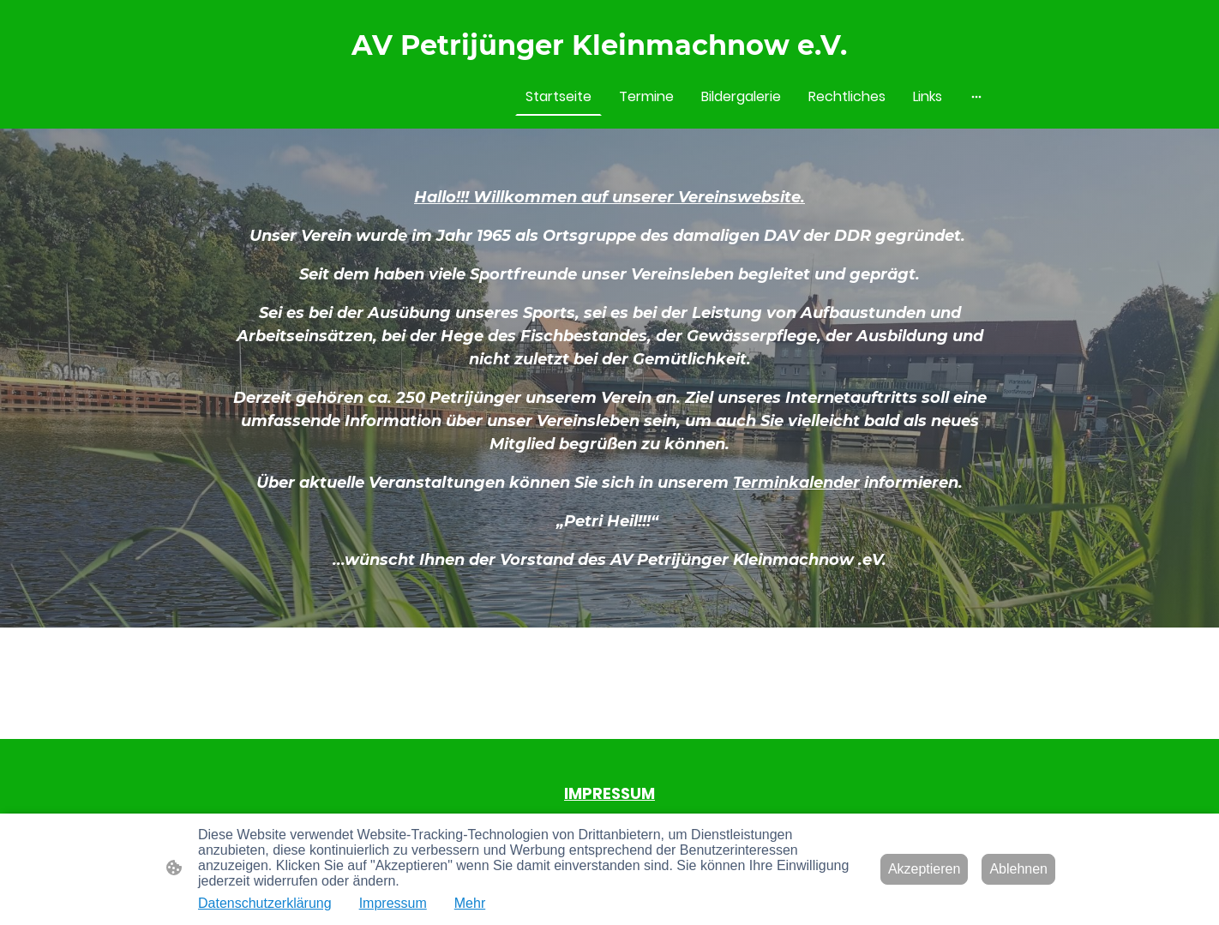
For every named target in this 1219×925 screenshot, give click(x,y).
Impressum (393, 903)
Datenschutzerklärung (265, 903)
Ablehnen (1018, 869)
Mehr (469, 903)
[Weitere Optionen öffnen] (976, 97)
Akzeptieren (924, 869)
